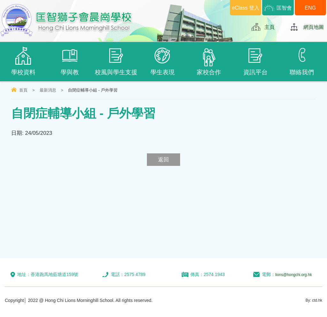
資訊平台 (255, 61)
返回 (163, 160)
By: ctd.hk (312, 300)
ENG (310, 7)
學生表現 (162, 61)
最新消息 (48, 90)
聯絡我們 (301, 61)
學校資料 (23, 61)
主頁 (267, 27)
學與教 (69, 61)
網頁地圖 (313, 27)
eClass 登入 (245, 7)
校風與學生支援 (116, 61)
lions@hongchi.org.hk (293, 274)
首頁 (23, 90)
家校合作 (209, 62)
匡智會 (284, 7)
